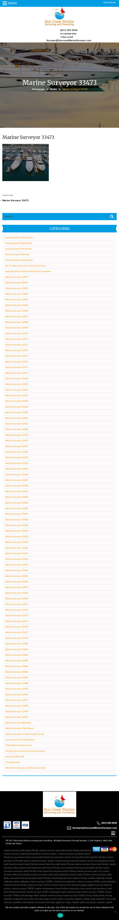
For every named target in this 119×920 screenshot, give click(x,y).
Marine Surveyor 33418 (17, 378)
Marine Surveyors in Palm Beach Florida (25, 733)
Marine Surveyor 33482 (17, 654)
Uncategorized (13, 762)
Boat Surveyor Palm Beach (19, 248)
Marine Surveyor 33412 (17, 344)
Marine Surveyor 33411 (17, 338)
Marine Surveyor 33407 (17, 316)
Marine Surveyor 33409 (17, 327)
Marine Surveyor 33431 (17, 446)
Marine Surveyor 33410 (17, 333)
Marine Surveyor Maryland (18, 722)
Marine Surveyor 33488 (17, 683)
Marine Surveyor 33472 (17, 609)
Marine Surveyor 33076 (17, 276)
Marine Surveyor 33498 (17, 705)
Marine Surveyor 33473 (17, 615)
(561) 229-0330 (68, 30)
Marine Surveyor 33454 (17, 530)
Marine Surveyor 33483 (17, 660)
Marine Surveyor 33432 (17, 451)
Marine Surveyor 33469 (17, 598)
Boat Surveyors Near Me (17, 254)
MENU (12, 3)
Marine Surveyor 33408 (17, 321)
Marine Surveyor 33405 (17, 305)
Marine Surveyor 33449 (17, 525)
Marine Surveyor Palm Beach (20, 728)
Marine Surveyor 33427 (17, 423)
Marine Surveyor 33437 (17, 479)
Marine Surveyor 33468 (17, 592)
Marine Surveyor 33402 (17, 288)
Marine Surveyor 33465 (17, 575)
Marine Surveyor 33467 (17, 587)
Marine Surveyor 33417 (17, 372)
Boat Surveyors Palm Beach (19, 259)
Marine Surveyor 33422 (17, 401)
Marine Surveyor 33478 (17, 637)
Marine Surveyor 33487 (17, 677)
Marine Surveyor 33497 (17, 699)
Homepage (38, 88)
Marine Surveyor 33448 (17, 519)
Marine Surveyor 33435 (17, 468)
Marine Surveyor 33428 (17, 429)
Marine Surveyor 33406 (17, 310)
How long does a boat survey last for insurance (28, 271)
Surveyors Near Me (15, 756)
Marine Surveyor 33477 (17, 632)
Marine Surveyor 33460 (17, 547)
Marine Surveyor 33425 (17, 412)
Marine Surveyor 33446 (17, 508)
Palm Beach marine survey (19, 745)
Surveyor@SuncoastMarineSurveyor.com (68, 39)
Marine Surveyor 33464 (17, 570)
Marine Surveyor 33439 (17, 491)
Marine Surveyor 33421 (17, 395)
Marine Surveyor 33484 (17, 666)
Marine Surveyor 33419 (17, 384)
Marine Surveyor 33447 (17, 513)
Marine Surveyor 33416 (17, 367)
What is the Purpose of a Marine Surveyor (26, 767)
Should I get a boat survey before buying (25, 750)
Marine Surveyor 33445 (17, 502)
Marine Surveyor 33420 (17, 389)
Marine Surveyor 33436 (17, 474)
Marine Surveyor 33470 (17, 604)
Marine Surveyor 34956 (17, 717)
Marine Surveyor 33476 (17, 626)
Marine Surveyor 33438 (17, 485)
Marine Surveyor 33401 (17, 282)
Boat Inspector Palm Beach (19, 243)
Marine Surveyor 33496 (17, 694)
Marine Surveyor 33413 (17, 350)
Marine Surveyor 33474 (17, 621)
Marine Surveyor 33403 (17, 293)
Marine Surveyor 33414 (17, 355)
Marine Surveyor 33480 (17, 643)
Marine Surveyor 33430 (17, 440)
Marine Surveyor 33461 (17, 553)
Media (53, 88)
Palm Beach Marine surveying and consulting (32, 840)
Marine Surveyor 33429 (17, 434)
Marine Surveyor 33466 (17, 581)
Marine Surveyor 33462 (17, 559)
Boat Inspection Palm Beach (19, 237)
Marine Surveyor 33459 (17, 541)
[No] (115, 911)
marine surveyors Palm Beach (20, 739)
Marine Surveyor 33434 (17, 463)
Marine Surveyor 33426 (17, 417)
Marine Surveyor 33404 (17, 299)
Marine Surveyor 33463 (17, 564)
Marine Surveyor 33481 (17, 649)
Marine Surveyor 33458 (17, 536)
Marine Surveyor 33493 (17, 688)
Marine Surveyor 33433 (17, 457)
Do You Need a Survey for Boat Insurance (26, 265)
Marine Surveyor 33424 (17, 406)
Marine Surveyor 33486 (17, 671)
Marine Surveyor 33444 (17, 496)
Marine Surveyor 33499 (17, 711)
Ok (60, 915)
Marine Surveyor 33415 (17, 361)
